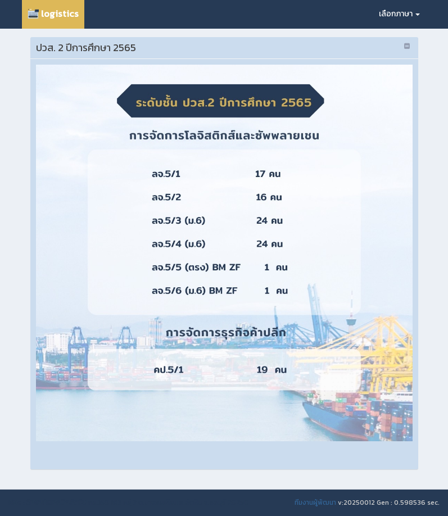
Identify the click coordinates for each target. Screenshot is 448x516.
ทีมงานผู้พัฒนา (315, 502)
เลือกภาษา (399, 14)
